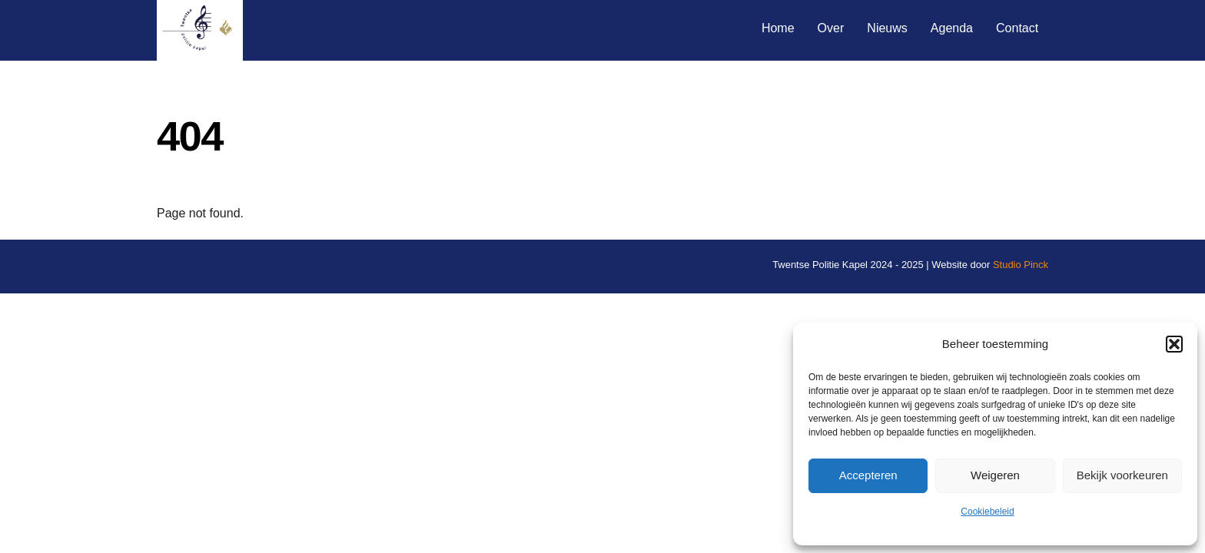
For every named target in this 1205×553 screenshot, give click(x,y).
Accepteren (868, 475)
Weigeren (995, 475)
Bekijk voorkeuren (1122, 475)
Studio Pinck (1020, 264)
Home (778, 28)
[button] (1174, 344)
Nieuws (887, 28)
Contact (1017, 28)
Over (831, 28)
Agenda (952, 28)
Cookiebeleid (987, 511)
